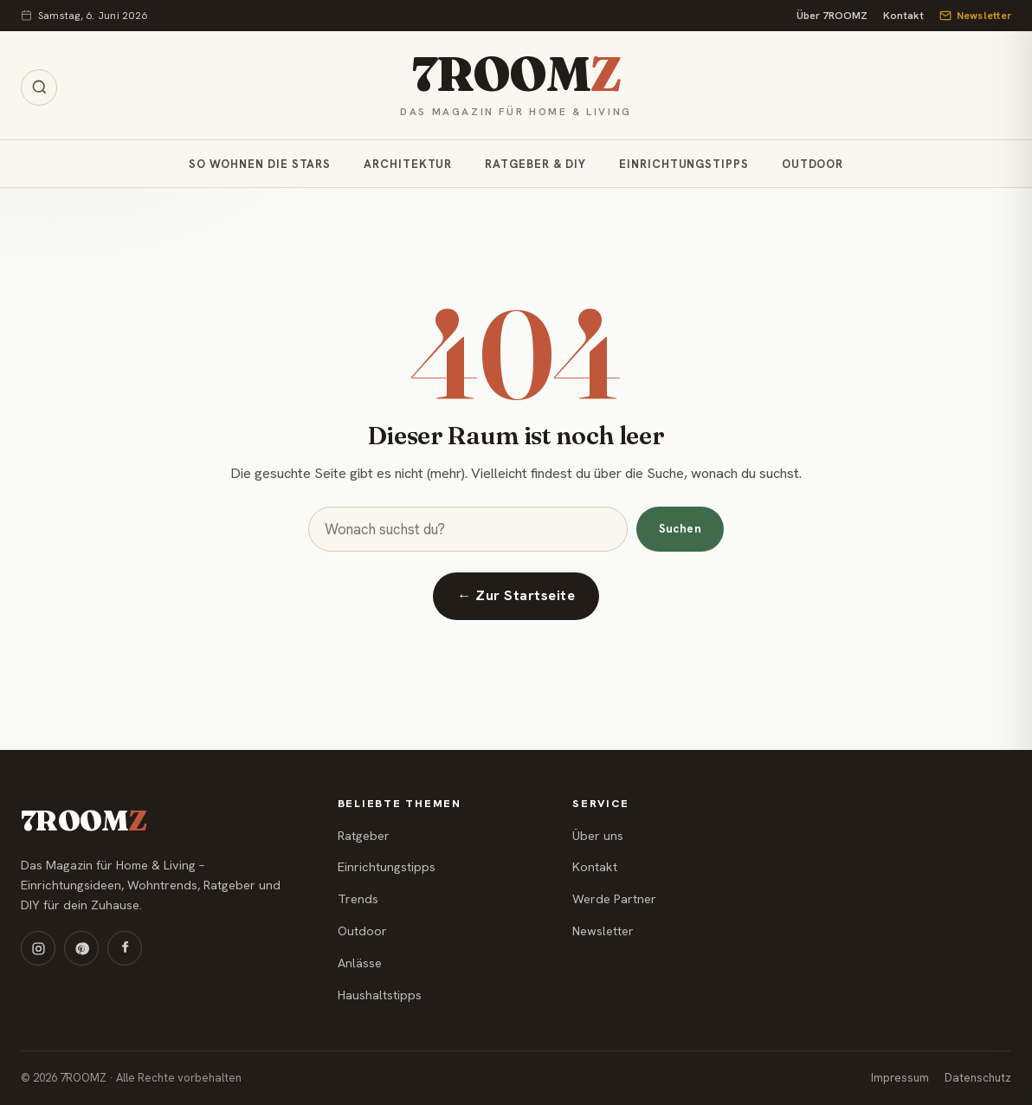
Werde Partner (614, 899)
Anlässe (360, 963)
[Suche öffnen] (39, 87)
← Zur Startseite (516, 595)
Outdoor (812, 164)
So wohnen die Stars (260, 164)
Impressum (900, 1077)
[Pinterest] (81, 948)
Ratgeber (364, 835)
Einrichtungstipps (684, 164)
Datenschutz (978, 1077)
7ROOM (515, 75)
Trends (358, 899)
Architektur (408, 164)
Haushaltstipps (380, 995)
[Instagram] (38, 948)
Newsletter (975, 16)
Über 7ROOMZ (832, 16)
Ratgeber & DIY (535, 164)
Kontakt (903, 16)
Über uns (597, 835)
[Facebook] (124, 948)
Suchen (680, 528)
